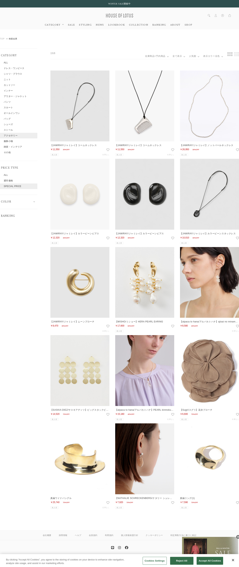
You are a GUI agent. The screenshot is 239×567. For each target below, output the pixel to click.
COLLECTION (138, 25)
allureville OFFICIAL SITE (133, 558)
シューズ (8, 124)
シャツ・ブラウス (13, 74)
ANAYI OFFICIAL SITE (104, 558)
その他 (7, 152)
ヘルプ (78, 535)
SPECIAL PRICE (12, 186)
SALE (71, 25)
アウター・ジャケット (15, 96)
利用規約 (109, 535)
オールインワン (12, 113)
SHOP (188, 25)
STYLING (85, 25)
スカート (8, 107)
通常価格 (8, 180)
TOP (2, 39)
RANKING (159, 25)
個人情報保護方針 (129, 535)
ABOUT (175, 25)
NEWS (100, 25)
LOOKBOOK (116, 25)
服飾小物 (8, 141)
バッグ (7, 118)
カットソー (9, 85)
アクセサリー (11, 135)
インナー (8, 90)
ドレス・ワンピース (14, 68)
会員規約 (93, 535)
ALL (6, 62)
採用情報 (63, 535)
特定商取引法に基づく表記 (183, 535)
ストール (8, 130)
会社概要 (47, 535)
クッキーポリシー (154, 535)
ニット (7, 79)
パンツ (7, 102)
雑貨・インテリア (13, 146)
